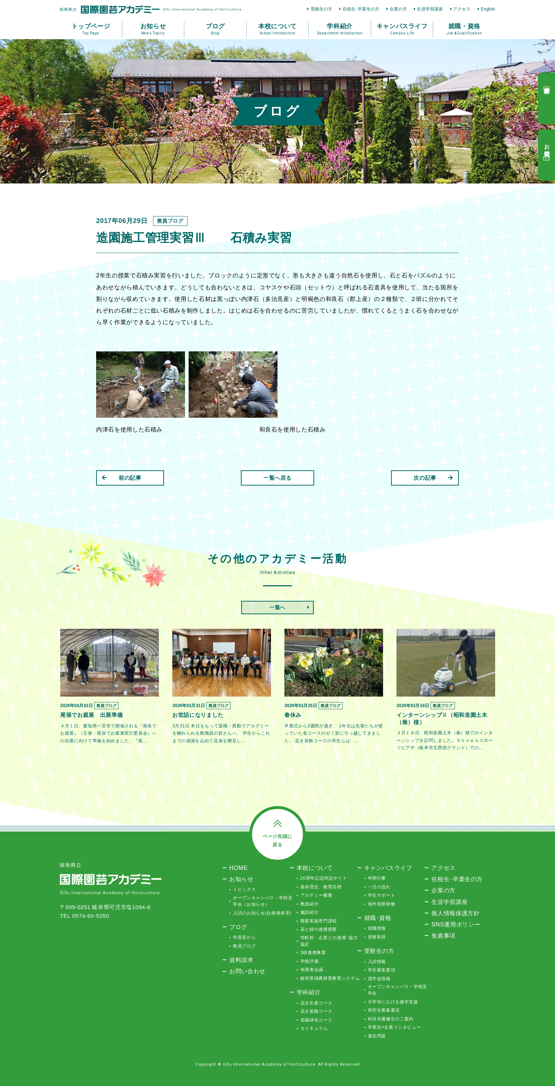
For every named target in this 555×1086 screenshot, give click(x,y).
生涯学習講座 (430, 9)
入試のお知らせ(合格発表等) (262, 913)
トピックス (244, 889)
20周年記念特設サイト (323, 878)
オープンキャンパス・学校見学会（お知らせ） (262, 901)
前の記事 (121, 478)
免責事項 (443, 935)
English (488, 9)
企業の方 (398, 9)
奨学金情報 (379, 978)
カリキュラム (314, 1028)
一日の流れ (379, 886)
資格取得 (377, 937)
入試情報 (377, 961)
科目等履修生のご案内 (391, 1018)
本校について (315, 867)
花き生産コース (316, 1003)
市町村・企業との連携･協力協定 (329, 941)
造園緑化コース (316, 1020)
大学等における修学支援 (393, 1001)
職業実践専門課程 (318, 921)
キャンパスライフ (388, 867)
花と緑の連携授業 (318, 929)
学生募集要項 (381, 970)
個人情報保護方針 (455, 913)
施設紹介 (309, 912)
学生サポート (381, 895)
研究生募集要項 (384, 1010)
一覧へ (277, 607)
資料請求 (241, 960)
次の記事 (433, 478)
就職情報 (377, 928)
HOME (238, 867)
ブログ (238, 927)
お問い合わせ (247, 971)
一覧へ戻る (277, 478)
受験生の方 (321, 9)
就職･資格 (377, 917)
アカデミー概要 (316, 895)
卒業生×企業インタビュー (394, 1027)
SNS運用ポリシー (455, 924)
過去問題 (377, 1035)
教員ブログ (244, 946)
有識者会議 (311, 969)
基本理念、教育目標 (321, 886)
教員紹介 (309, 904)
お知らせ (241, 879)
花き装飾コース (316, 1011)
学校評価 (309, 961)
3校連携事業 (313, 952)
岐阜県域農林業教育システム (330, 978)
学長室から (244, 937)
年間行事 (377, 878)
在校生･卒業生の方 (360, 9)
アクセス (461, 9)
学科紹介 (309, 992)
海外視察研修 (381, 904)
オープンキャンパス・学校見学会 (397, 990)
